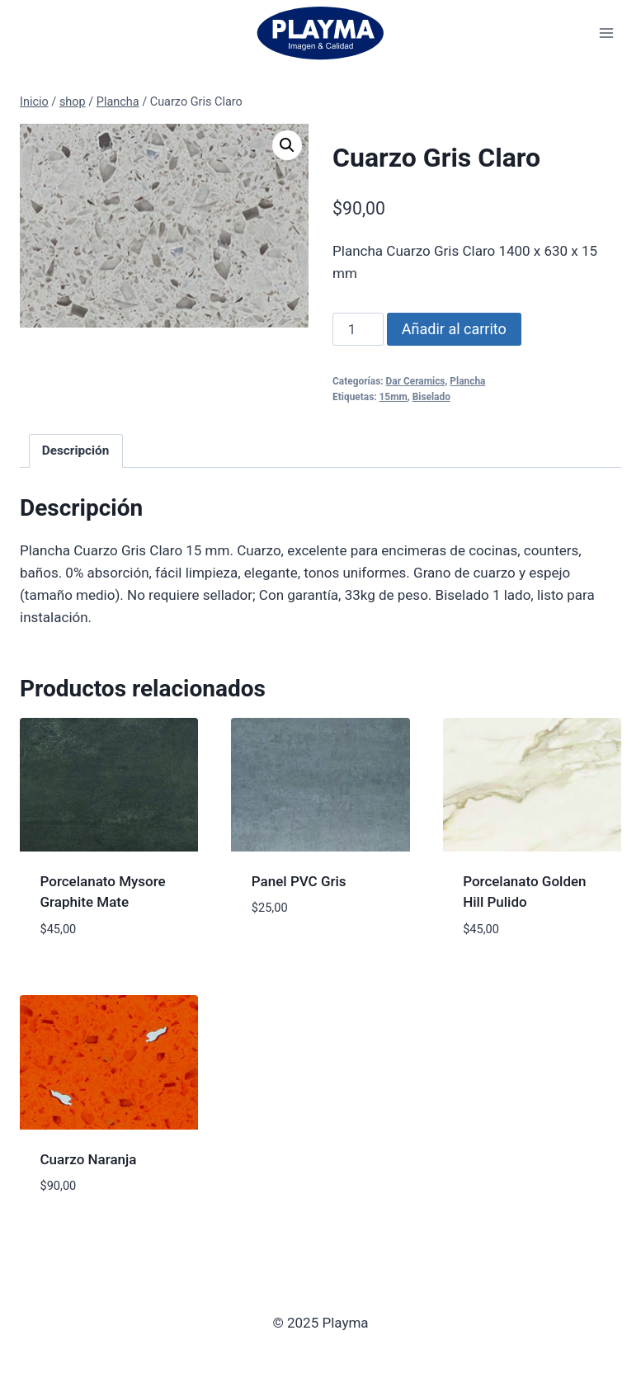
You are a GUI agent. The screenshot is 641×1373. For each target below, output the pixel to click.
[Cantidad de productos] (358, 329)
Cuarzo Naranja (88, 1159)
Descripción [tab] (76, 450)
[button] (287, 145)
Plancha (467, 381)
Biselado (431, 397)
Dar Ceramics (415, 381)
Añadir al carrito (454, 328)
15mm (393, 397)
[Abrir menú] (606, 32)
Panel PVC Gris (299, 881)
